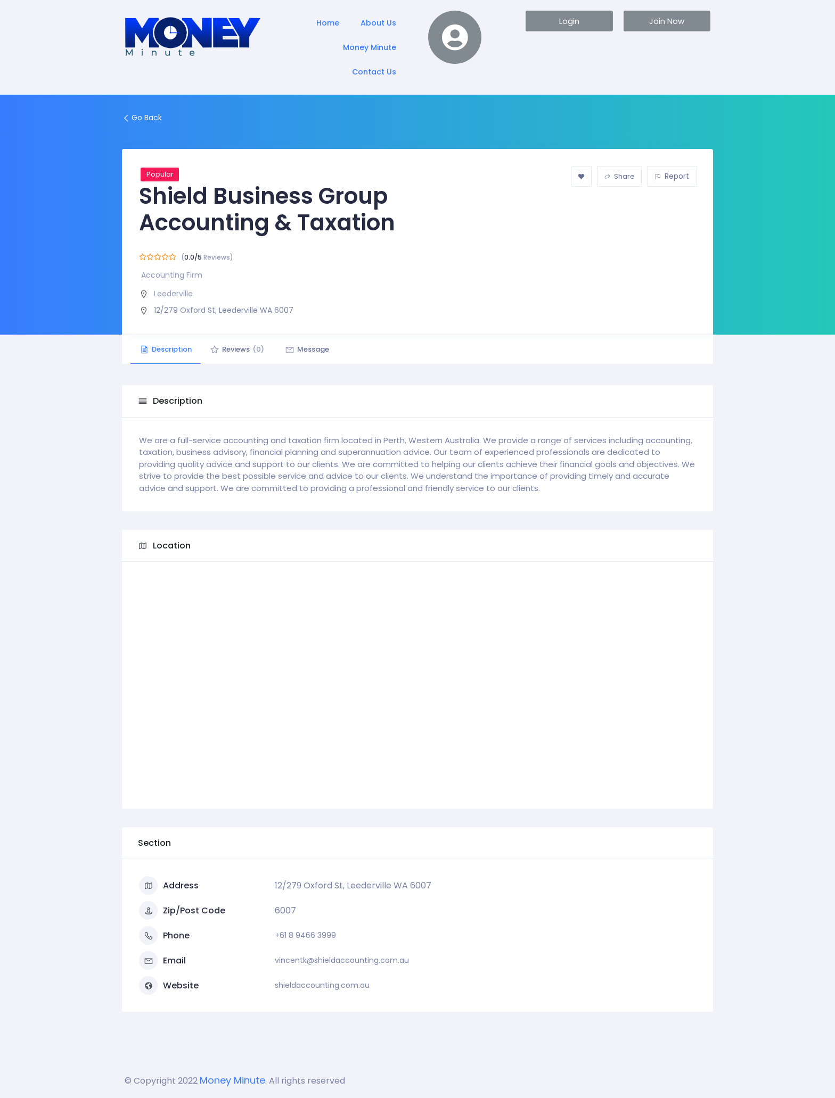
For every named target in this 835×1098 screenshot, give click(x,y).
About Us (378, 23)
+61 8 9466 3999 (305, 935)
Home (327, 23)
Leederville (173, 293)
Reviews (242, 349)
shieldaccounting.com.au (322, 985)
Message (315, 349)
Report (671, 176)
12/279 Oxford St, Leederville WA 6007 (223, 310)
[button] (569, 21)
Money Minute (369, 47)
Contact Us (374, 71)
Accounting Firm (171, 275)
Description (167, 349)
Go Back (142, 117)
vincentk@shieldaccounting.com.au (342, 960)
